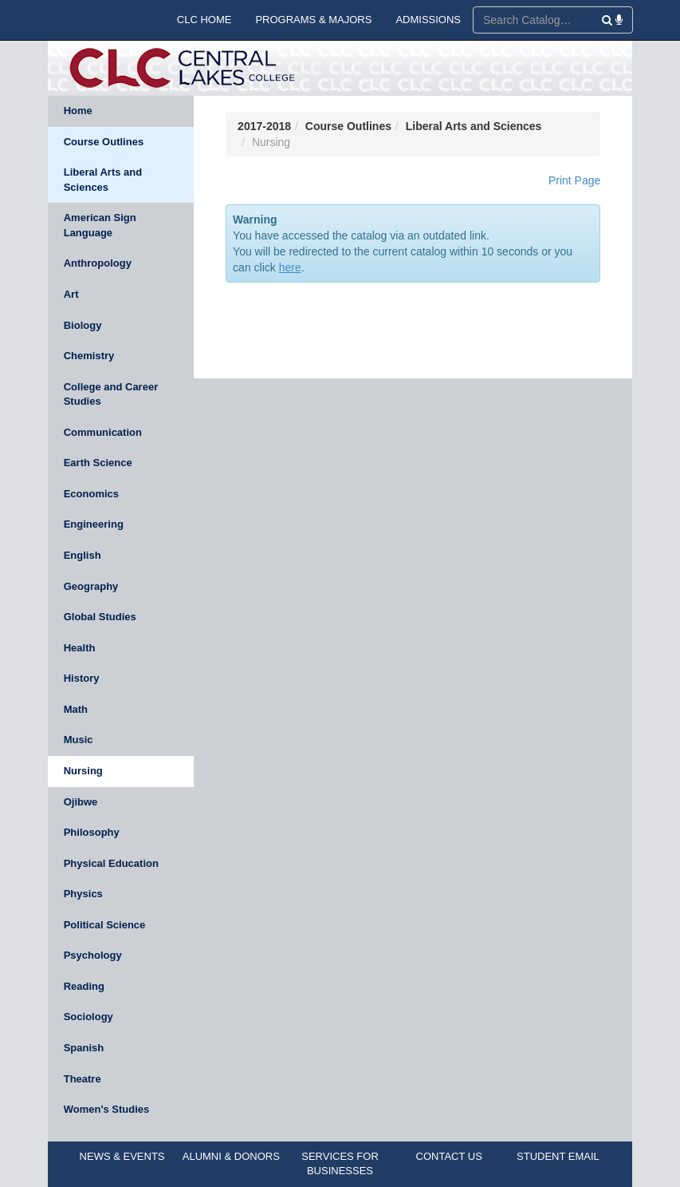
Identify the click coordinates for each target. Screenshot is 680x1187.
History (82, 678)
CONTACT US (449, 1156)
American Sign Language (100, 225)
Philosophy (92, 832)
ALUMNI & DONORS (231, 1156)
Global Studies (100, 617)
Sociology (88, 1017)
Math (76, 709)
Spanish (84, 1048)
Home (78, 111)
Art (71, 294)
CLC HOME (204, 20)
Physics (83, 894)
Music (78, 740)
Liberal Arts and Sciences (103, 179)
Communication (103, 432)
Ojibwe (81, 802)
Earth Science (98, 463)
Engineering (94, 524)
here (290, 267)
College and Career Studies (111, 394)
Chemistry (89, 356)
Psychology (93, 955)
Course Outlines (103, 142)
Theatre (82, 1079)
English (82, 555)
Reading (84, 986)
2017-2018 (264, 126)
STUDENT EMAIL (558, 1156)
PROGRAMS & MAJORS (313, 20)
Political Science (105, 925)
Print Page (574, 180)
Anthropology (98, 263)
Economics (91, 494)
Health (80, 648)
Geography (91, 586)
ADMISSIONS (428, 20)
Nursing (83, 771)
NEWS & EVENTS (122, 1156)
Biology (83, 325)
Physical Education (111, 863)
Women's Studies (107, 1109)
